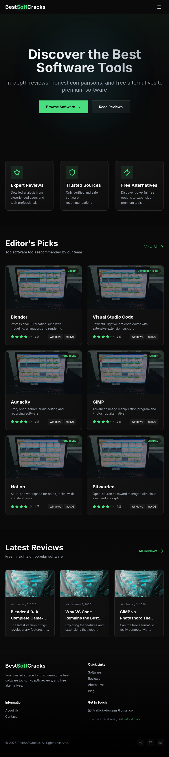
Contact (11, 716)
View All (154, 247)
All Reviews (151, 551)
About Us (12, 710)
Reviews (94, 678)
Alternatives (96, 685)
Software (94, 672)
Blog (91, 691)
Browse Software (63, 107)
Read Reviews (111, 107)
